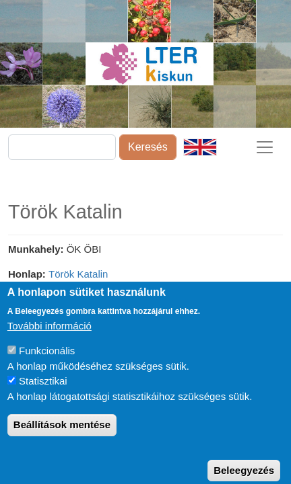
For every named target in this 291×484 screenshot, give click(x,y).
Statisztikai (43, 391)
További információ (49, 336)
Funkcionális (47, 361)
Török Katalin (78, 274)
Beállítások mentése (61, 435)
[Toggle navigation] (265, 147)
